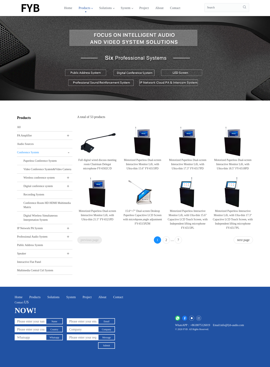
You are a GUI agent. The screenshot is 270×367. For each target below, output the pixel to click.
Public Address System (30, 245)
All (19, 127)
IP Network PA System (30, 228)
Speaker (21, 253)
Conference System (28, 152)
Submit (106, 345)
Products (86, 8)
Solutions (106, 8)
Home (68, 8)
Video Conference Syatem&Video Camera (47, 169)
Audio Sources (25, 143)
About (159, 8)
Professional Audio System (32, 236)
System (127, 8)
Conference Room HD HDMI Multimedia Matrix (47, 205)
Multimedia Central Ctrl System (35, 270)
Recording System (33, 194)
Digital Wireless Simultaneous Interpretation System (40, 217)
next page (243, 240)
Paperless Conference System (40, 160)
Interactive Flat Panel (29, 261)
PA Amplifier (24, 135)
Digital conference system (38, 186)
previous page (89, 240)
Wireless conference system (39, 177)
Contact (175, 8)
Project (144, 8)
